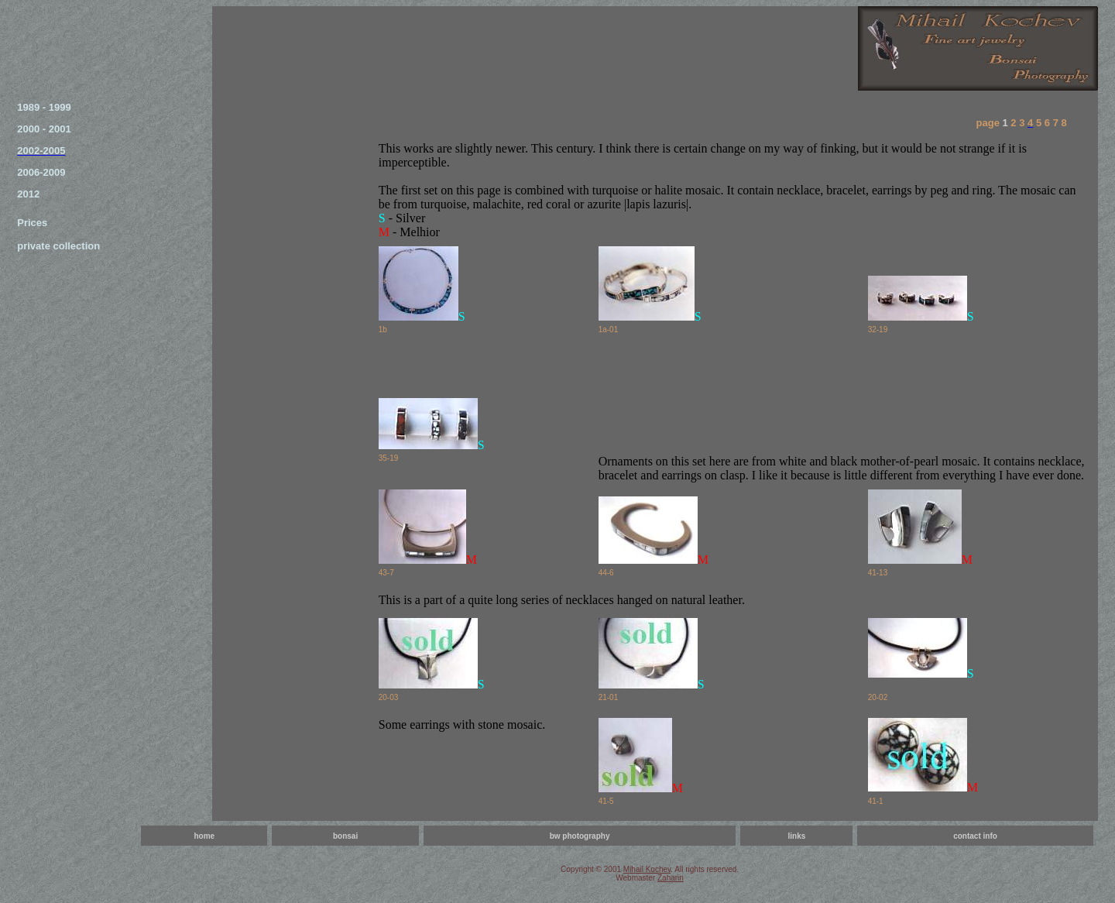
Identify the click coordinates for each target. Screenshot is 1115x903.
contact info (975, 836)
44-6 (606, 572)
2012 (28, 194)
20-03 (389, 697)
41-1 (875, 801)
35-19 (389, 458)
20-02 (878, 697)
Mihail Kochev (647, 869)
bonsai (345, 836)
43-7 (386, 572)
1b (383, 329)
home (204, 836)
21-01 (609, 697)
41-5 (606, 801)
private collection (58, 246)
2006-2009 (41, 172)
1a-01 (609, 329)
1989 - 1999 (43, 107)
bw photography (580, 836)
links (796, 836)
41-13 (878, 572)
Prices (32, 222)
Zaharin (670, 878)
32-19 (878, 329)
